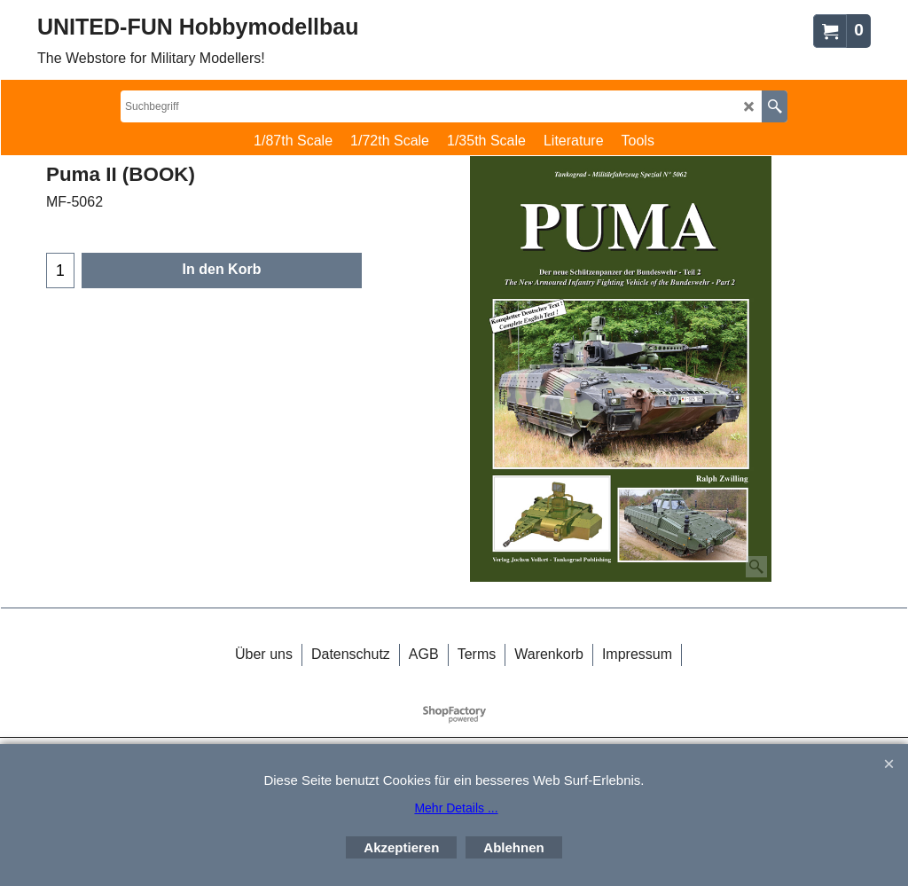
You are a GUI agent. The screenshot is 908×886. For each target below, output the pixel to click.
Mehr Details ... (455, 808)
